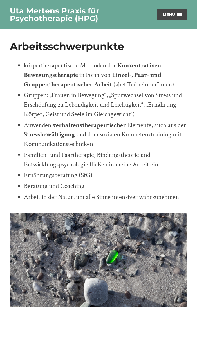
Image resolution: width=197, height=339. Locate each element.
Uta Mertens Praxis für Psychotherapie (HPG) (54, 14)
